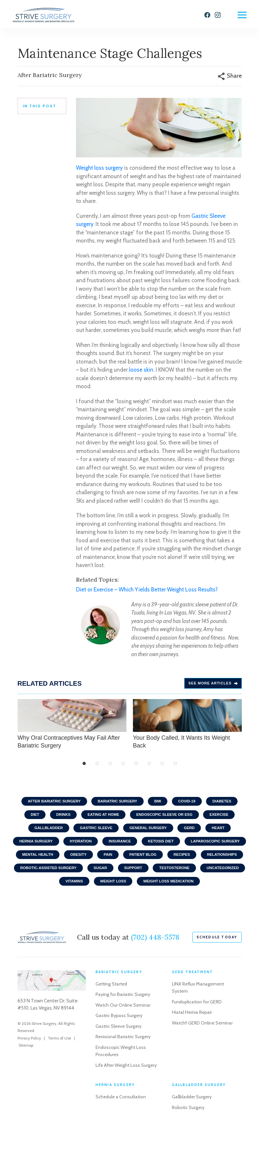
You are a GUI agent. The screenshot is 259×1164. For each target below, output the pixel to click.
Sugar (192, 876)
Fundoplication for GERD (198, 1026)
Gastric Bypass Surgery (120, 1040)
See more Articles (213, 686)
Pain (183, 862)
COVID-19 (190, 804)
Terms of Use (59, 1062)
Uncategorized (113, 890)
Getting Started (112, 1008)
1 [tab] (84, 766)
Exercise (224, 819)
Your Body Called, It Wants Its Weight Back (187, 727)
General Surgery (149, 833)
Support (226, 876)
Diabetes (227, 804)
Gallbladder (44, 833)
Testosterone (62, 890)
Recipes (31, 876)
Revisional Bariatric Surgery (124, 1061)
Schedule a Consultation (122, 1128)
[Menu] (242, 15)
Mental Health (109, 862)
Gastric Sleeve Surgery (119, 1050)
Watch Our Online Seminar (123, 1029)
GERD (192, 833)
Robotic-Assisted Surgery (137, 876)
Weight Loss (199, 890)
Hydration (112, 847)
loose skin (141, 373)
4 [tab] (123, 766)
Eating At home (102, 819)
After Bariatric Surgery (50, 804)
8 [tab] (175, 766)
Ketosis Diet (197, 847)
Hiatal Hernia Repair (193, 1036)
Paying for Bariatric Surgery (124, 1019)
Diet (29, 819)
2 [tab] (97, 766)
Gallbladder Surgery (193, 1128)
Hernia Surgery (65, 847)
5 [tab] (136, 766)
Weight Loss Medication (129, 905)
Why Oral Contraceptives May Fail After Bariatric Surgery (72, 727)
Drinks (59, 819)
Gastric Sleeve (94, 833)
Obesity (152, 862)
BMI (158, 804)
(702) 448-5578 (155, 961)
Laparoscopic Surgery (49, 862)
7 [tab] (162, 766)
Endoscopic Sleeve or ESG (166, 819)
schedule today (217, 961)
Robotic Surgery (189, 1139)
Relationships (73, 876)
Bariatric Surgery (116, 804)
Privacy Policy (29, 1062)
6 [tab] (149, 766)
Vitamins (158, 890)
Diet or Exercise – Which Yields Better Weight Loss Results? (147, 592)
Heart (223, 833)
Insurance (153, 847)
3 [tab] (110, 766)
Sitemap (26, 1069)
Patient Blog (221, 862)
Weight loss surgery (99, 171)
